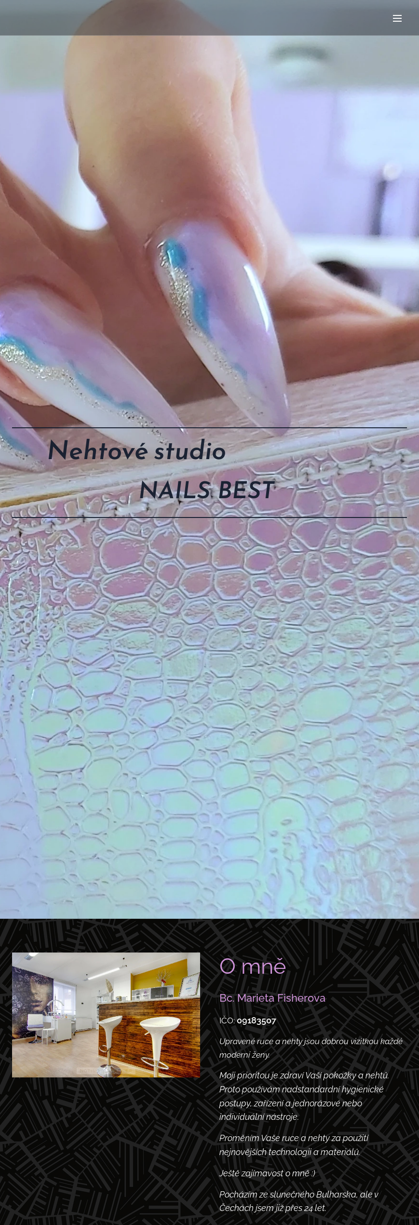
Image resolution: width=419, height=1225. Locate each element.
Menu (397, 18)
